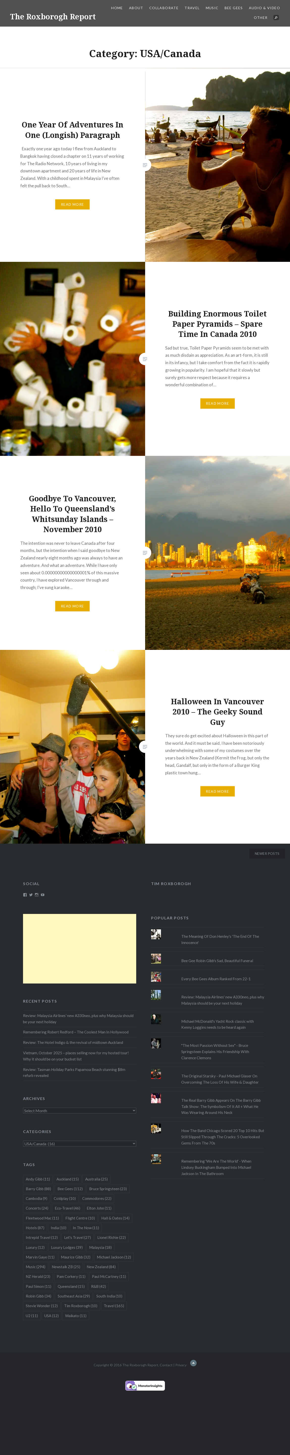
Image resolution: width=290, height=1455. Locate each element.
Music (212, 8)
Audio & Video (264, 8)
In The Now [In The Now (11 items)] (86, 1227)
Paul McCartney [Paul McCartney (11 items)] (109, 1276)
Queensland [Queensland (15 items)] (71, 1286)
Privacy (180, 1365)
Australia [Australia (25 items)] (96, 1179)
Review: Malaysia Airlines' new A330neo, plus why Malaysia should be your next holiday (222, 1000)
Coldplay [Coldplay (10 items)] (65, 1198)
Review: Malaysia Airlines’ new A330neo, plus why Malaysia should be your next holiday (78, 1018)
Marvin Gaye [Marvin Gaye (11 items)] (40, 1257)
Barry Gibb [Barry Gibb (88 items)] (38, 1188)
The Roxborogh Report (53, 16)
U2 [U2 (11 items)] (32, 1315)
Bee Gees (234, 8)
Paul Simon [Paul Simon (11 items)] (38, 1286)
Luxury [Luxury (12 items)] (35, 1247)
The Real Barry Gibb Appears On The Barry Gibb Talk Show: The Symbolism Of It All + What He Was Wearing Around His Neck (221, 1106)
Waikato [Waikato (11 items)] (75, 1315)
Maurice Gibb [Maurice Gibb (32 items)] (75, 1257)
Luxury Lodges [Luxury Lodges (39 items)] (67, 1247)
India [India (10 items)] (58, 1227)
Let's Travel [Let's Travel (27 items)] (77, 1237)
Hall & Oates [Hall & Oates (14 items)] (115, 1218)
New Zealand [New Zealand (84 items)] (101, 1266)
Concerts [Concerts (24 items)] (37, 1208)
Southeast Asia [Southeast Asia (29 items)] (74, 1296)
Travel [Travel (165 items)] (114, 1305)
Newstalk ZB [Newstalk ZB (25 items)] (66, 1266)
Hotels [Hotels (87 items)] (35, 1227)
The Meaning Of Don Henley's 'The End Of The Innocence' (220, 939)
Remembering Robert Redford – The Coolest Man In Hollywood (76, 1032)
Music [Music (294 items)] (35, 1266)
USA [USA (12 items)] (51, 1315)
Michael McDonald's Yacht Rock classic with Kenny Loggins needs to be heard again (217, 1024)
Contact (166, 1365)
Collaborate (164, 8)
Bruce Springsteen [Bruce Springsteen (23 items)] (108, 1188)
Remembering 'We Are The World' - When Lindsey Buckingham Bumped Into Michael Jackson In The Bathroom (216, 1167)
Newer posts (267, 853)
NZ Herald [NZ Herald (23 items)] (38, 1276)
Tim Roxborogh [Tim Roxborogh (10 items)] (80, 1305)
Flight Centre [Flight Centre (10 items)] (80, 1218)
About (136, 8)
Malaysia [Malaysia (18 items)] (100, 1247)
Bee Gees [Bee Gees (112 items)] (70, 1188)
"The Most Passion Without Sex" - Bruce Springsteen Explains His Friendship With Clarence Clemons (215, 1051)
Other (260, 17)
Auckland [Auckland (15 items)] (67, 1179)
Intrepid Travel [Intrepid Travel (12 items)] (42, 1237)
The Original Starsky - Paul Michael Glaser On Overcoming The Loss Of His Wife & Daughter (220, 1079)
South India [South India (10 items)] (109, 1296)
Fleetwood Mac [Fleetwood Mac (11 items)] (42, 1218)
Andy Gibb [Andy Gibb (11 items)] (38, 1179)
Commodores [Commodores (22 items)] (96, 1198)
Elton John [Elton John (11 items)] (99, 1208)
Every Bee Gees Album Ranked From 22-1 (216, 979)
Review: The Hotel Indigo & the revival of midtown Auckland (73, 1042)
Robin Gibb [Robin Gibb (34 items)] (38, 1296)
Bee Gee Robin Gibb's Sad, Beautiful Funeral (217, 960)
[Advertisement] (79, 948)
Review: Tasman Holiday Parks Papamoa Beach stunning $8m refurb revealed (74, 1072)
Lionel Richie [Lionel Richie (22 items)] (111, 1237)
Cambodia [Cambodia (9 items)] (36, 1198)
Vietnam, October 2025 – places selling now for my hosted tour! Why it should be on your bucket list (76, 1056)
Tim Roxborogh (171, 883)
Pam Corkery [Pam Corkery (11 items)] (71, 1276)
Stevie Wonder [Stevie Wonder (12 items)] (42, 1305)
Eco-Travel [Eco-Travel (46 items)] (67, 1208)
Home (117, 8)
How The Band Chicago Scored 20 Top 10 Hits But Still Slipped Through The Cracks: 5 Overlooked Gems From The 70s (222, 1136)
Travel (192, 8)
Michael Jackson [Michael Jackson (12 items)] (114, 1257)
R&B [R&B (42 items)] (98, 1286)
